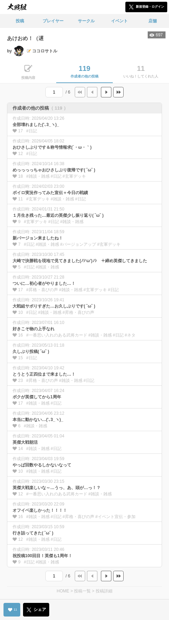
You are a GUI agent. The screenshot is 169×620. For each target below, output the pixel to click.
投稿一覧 (82, 591)
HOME (63, 591)
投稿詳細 (104, 591)
